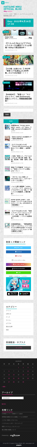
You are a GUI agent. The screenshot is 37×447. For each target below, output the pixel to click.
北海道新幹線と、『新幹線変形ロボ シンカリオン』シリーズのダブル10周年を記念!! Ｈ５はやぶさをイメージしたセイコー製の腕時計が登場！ (21, 227)
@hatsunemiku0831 (18, 268)
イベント (6, 57)
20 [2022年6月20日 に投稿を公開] (9, 378)
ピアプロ (8, 323)
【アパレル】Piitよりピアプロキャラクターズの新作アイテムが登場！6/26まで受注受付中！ (18, 45)
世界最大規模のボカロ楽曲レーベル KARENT (15, 417)
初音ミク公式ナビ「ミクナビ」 (18, 276)
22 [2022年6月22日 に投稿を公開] (18, 378)
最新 (11, 121)
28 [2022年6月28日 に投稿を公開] (13, 382)
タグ (26, 121)
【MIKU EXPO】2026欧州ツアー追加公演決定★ (21, 137)
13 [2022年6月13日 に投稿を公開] (9, 374)
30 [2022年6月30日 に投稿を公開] (23, 382)
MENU (5, 3)
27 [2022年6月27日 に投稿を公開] (9, 382)
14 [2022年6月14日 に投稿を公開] (13, 374)
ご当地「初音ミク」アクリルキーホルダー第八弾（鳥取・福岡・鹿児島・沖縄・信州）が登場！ (21, 158)
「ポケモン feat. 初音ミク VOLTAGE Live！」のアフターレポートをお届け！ (21, 178)
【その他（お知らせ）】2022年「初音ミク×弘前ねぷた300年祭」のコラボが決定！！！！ (17, 71)
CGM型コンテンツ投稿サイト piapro (12, 413)
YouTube (18, 256)
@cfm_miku (18, 247)
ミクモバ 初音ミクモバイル (10, 420)
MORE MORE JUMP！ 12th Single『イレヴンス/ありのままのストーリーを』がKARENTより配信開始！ (21, 202)
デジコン (8, 320)
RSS (4, 404)
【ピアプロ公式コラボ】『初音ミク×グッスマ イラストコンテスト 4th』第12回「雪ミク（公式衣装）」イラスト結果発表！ (21, 214)
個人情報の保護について (9, 429)
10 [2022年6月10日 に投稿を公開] (28, 371)
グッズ (6, 32)
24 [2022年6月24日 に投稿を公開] (28, 378)
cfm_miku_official (18, 264)
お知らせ (8, 313)
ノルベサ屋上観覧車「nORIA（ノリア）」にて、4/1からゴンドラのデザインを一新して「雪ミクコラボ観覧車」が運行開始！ (21, 190)
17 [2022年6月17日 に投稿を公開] (28, 374)
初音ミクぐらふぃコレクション (11, 426)
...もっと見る (18, 347)
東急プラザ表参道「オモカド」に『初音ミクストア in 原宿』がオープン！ (21, 169)
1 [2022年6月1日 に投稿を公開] (18, 367)
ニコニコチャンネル (18, 260)
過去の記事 (9, 326)
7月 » (4, 386)
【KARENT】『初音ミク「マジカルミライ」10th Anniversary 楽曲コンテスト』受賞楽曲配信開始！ (18, 98)
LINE (18, 272)
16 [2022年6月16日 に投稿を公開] (23, 374)
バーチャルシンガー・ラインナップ (12, 423)
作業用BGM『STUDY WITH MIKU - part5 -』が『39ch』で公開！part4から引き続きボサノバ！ (21, 128)
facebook (18, 251)
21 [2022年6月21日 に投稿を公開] (13, 378)
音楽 (7, 330)
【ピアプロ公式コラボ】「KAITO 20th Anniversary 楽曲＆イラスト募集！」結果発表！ (21, 147)
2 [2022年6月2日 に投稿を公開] (23, 367)
